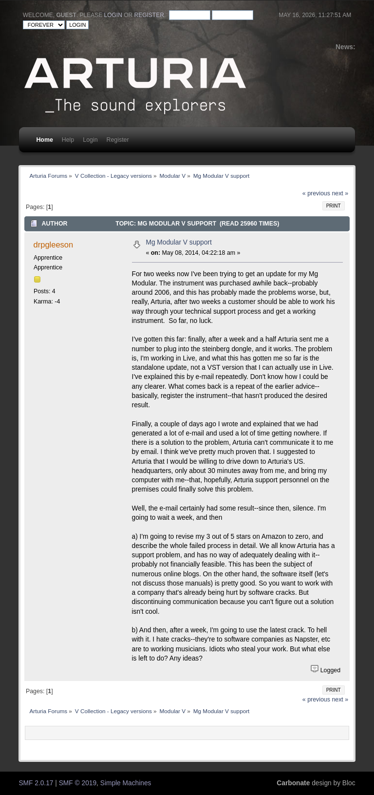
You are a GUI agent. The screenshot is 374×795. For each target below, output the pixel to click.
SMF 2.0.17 (36, 783)
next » (340, 193)
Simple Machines (125, 783)
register (149, 15)
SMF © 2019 (77, 783)
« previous (316, 193)
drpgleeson (54, 244)
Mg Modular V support (178, 242)
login (113, 15)
